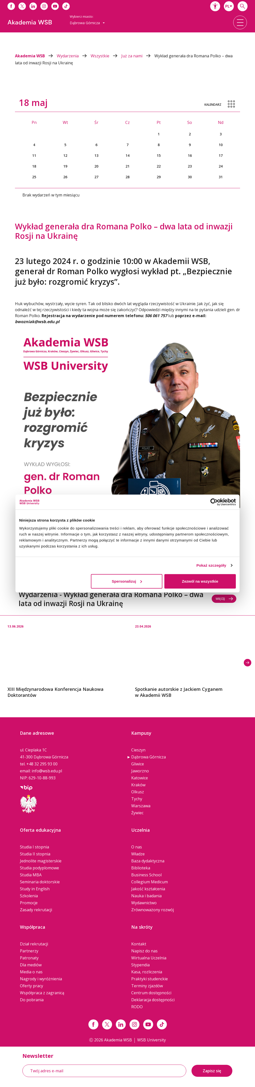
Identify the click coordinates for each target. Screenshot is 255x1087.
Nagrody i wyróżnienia (41, 979)
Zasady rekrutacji (36, 909)
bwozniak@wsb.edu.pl (37, 321)
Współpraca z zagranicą (42, 993)
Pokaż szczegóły (211, 565)
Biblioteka (140, 868)
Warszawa (140, 806)
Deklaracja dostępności (153, 999)
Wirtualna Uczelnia (148, 958)
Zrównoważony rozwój (152, 909)
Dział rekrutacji (34, 944)
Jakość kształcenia (148, 889)
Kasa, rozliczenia (146, 972)
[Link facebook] (93, 1024)
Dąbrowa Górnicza (148, 757)
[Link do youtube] (55, 6)
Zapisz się (212, 1071)
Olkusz (137, 792)
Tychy (136, 799)
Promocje (29, 903)
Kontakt (138, 944)
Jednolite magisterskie (41, 861)
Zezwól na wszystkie (200, 581)
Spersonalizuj (127, 581)
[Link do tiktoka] (66, 6)
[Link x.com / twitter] (107, 1024)
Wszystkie (106, 56)
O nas (136, 847)
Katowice (139, 778)
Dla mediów (31, 965)
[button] (215, 6)
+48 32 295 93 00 (42, 764)
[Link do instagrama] (44, 6)
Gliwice (137, 764)
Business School (146, 875)
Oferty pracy (31, 986)
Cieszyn (138, 750)
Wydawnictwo (144, 903)
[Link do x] (22, 6)
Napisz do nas (144, 951)
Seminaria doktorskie (40, 882)
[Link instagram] (134, 1024)
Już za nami (137, 56)
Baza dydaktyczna (147, 861)
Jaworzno (140, 771)
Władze (138, 854)
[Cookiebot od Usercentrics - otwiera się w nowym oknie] (214, 502)
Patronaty (29, 958)
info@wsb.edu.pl (47, 771)
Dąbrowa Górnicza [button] (87, 22)
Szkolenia (29, 896)
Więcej (224, 599)
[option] (63, 657)
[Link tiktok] (162, 1024)
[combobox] (229, 6)
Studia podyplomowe (39, 868)
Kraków (138, 785)
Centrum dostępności (151, 993)
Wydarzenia (74, 56)
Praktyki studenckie (149, 979)
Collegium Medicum (149, 882)
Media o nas (31, 972)
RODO (137, 1006)
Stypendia (140, 965)
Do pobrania (32, 999)
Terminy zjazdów (147, 986)
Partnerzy (29, 951)
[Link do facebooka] (11, 6)
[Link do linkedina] (33, 6)
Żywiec (137, 812)
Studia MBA (31, 875)
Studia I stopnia (34, 847)
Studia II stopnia (35, 854)
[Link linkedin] (121, 1024)
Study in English (35, 889)
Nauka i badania (146, 896)
